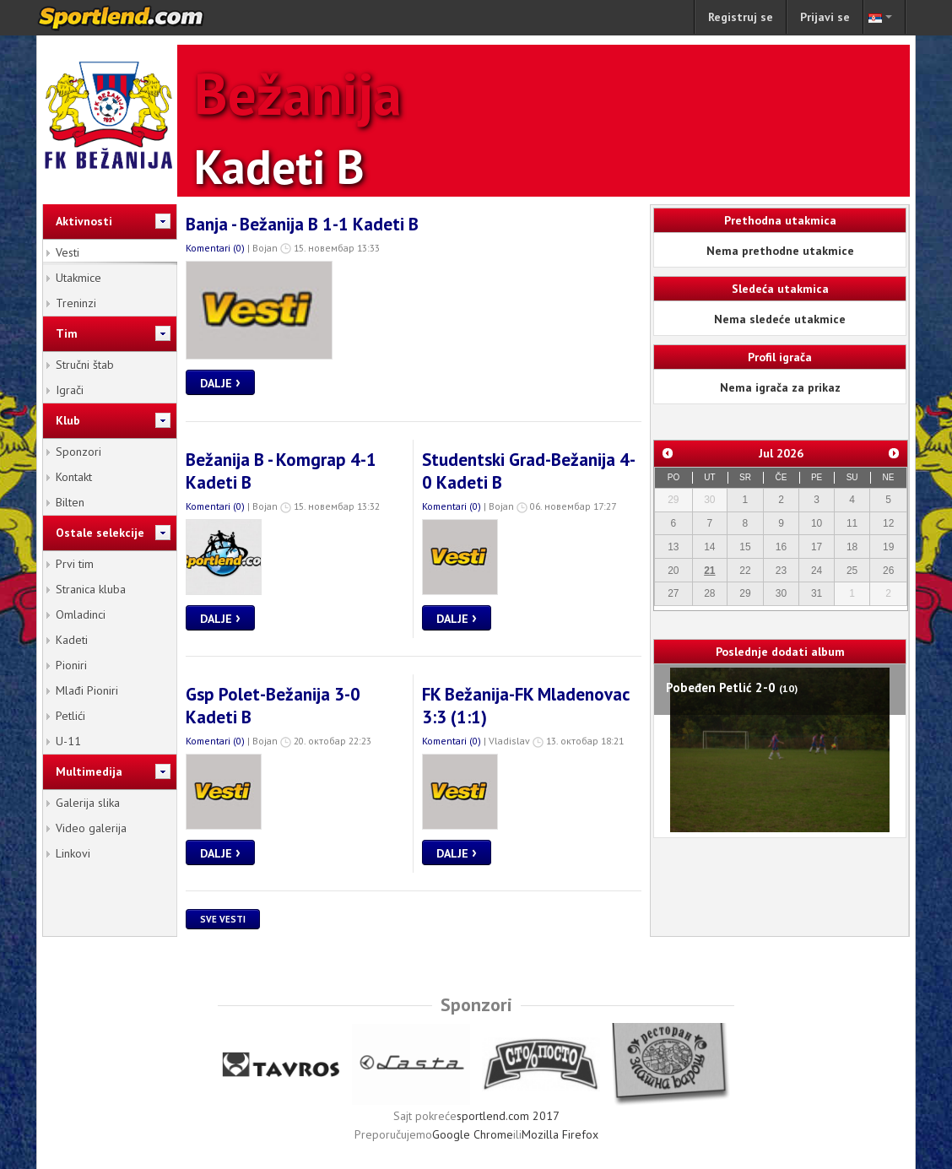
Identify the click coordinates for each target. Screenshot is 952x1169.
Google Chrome (472, 1134)
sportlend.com (138, 17)
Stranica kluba (91, 589)
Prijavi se (825, 16)
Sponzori (78, 451)
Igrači (70, 390)
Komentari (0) (215, 247)
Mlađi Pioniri (87, 690)
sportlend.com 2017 (508, 1115)
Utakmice (78, 277)
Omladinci (80, 614)
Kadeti (72, 639)
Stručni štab (85, 364)
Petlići (70, 715)
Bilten (70, 502)
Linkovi (73, 853)
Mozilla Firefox (560, 1134)
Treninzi (76, 303)
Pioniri (71, 665)
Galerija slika (88, 802)
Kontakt (74, 476)
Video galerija (91, 828)
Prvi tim (75, 563)
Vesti (67, 252)
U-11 (68, 741)
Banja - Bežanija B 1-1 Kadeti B (302, 224)
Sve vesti (223, 919)
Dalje (220, 381)
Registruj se (740, 16)
